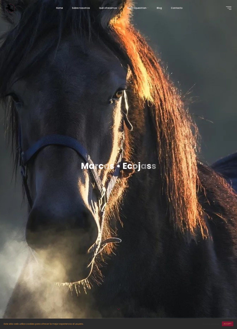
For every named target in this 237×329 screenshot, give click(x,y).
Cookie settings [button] (211, 323)
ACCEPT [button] (227, 323)
